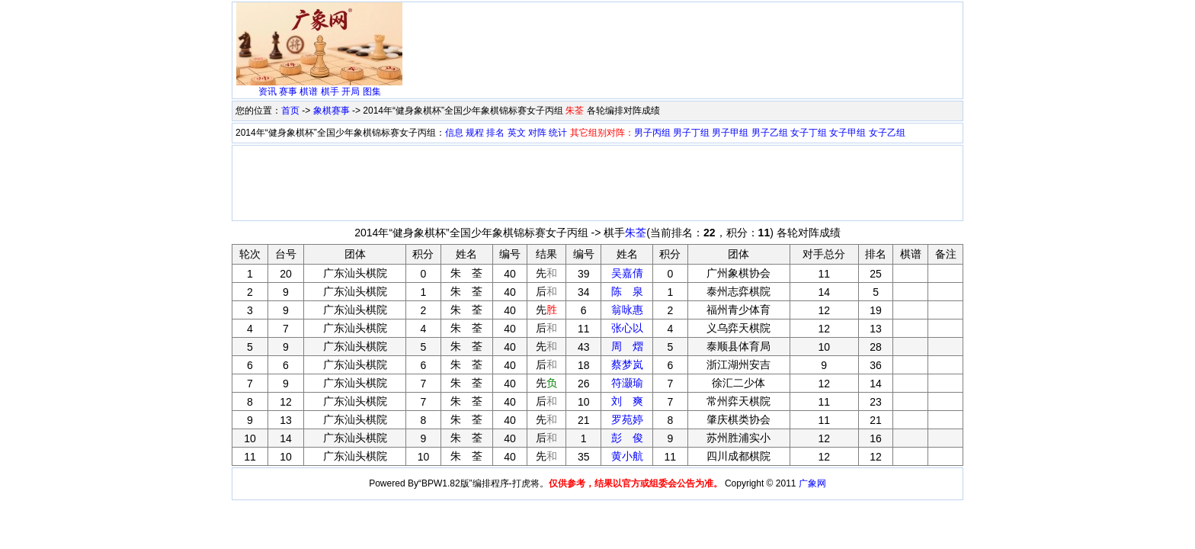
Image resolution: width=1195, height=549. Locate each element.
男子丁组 (691, 132)
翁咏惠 (627, 309)
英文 (517, 132)
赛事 (288, 91)
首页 (290, 110)
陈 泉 (627, 291)
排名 (495, 132)
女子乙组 (887, 132)
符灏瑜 (627, 383)
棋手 (330, 91)
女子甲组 (847, 132)
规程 (475, 132)
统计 (558, 132)
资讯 (267, 91)
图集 (372, 91)
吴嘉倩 (627, 273)
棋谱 (309, 91)
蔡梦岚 (627, 364)
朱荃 (635, 232)
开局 (350, 91)
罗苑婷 (627, 419)
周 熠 (627, 346)
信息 (454, 132)
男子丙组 (652, 132)
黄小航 (627, 456)
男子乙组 (769, 132)
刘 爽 (627, 401)
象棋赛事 (331, 110)
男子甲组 (730, 132)
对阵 (537, 132)
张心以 (627, 328)
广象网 (812, 483)
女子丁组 (808, 132)
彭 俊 (627, 438)
